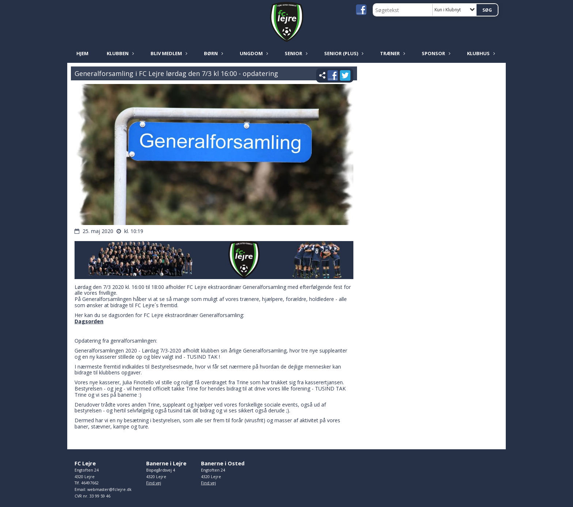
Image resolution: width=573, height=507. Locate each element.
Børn (212, 53)
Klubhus (480, 53)
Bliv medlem (168, 53)
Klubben (119, 53)
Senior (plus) (343, 53)
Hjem (82, 53)
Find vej (153, 482)
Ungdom (253, 53)
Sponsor (435, 53)
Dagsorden (89, 321)
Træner (391, 53)
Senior (295, 53)
